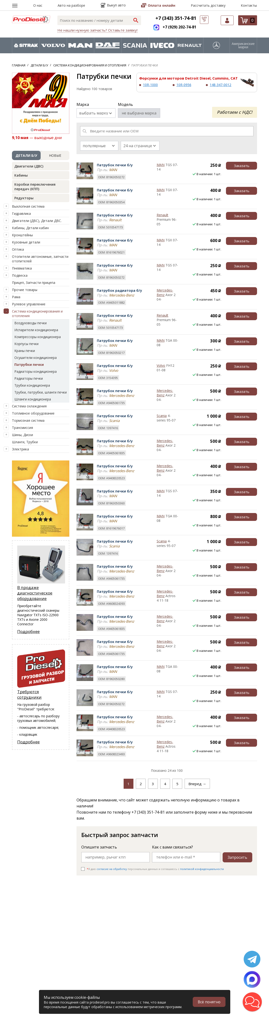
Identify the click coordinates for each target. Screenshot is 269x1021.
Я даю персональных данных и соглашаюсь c (155, 869)
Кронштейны (22, 235)
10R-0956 (183, 84)
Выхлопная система (28, 206)
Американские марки (243, 45)
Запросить (237, 857)
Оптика (18, 249)
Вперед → (197, 783)
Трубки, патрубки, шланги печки (40, 392)
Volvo (161, 365)
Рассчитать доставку (208, 5)
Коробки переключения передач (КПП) (34, 186)
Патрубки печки (29, 364)
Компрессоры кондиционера (37, 337)
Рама (16, 297)
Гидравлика (21, 213)
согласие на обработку (112, 869)
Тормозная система (28, 420)
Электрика (20, 449)
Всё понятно (208, 1002)
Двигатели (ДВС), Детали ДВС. (37, 220)
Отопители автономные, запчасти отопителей (40, 258)
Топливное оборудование (33, 413)
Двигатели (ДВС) (28, 166)
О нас (37, 5)
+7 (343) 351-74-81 (175, 18)
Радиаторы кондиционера (35, 371)
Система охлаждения (29, 406)
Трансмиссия (22, 427)
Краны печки (24, 350)
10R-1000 (150, 84)
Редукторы (23, 198)
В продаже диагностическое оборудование (34, 593)
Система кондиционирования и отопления (37, 313)
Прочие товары (24, 289)
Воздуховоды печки (30, 323)
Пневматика (22, 268)
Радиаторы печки (28, 378)
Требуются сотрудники (29, 694)
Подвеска (19, 275)
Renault (162, 215)
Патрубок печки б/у (115, 164)
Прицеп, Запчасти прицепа (33, 282)
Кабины (21, 175)
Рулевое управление (28, 304)
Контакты (249, 5)
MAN (161, 164)
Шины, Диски (22, 434)
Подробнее (28, 631)
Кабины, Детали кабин (30, 228)
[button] (252, 1001)
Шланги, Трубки (25, 442)
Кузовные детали (26, 242)
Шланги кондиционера (32, 399)
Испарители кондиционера (36, 330)
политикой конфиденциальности (202, 869)
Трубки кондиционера (32, 385)
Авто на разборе (71, 5)
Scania (162, 415)
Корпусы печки (26, 343)
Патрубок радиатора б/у (119, 290)
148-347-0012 (220, 84)
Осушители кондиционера (35, 357)
